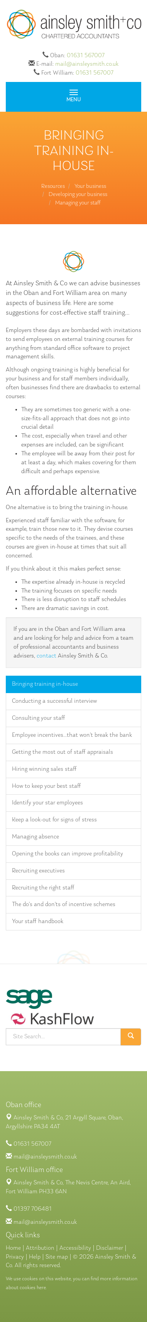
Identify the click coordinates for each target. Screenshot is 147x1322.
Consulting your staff (38, 718)
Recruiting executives (38, 871)
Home (13, 1248)
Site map (57, 1257)
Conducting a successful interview (54, 701)
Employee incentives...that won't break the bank (72, 735)
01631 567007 (86, 56)
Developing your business (78, 195)
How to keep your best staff (46, 786)
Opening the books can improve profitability (67, 854)
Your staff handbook (37, 921)
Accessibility (75, 1248)
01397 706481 (33, 1209)
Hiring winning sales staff (44, 769)
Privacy (15, 1257)
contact (46, 656)
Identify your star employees (47, 803)
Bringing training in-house (45, 684)
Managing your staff (78, 203)
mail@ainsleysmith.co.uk (86, 64)
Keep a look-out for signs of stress (54, 820)
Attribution (40, 1248)
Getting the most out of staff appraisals (62, 752)
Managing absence (35, 837)
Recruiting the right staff (43, 888)
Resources (53, 186)
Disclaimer (109, 1248)
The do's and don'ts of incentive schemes (63, 904)
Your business (90, 186)
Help (35, 1257)
